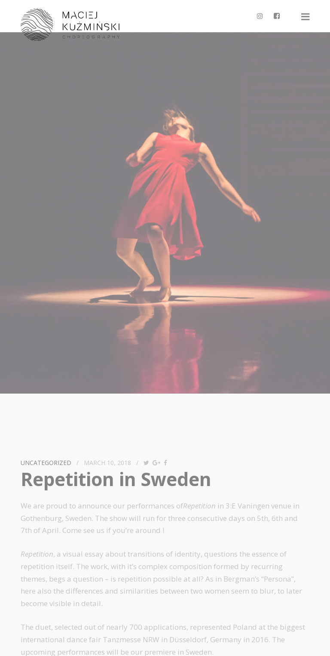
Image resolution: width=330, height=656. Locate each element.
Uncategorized (46, 463)
